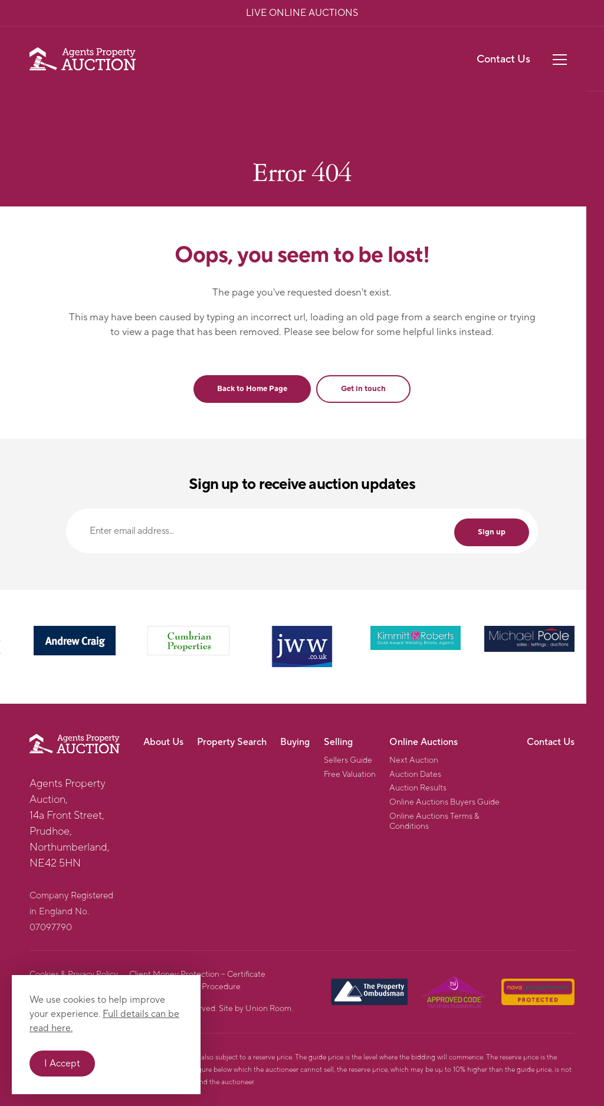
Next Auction (413, 761)
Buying (295, 742)
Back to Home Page (252, 388)
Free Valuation (350, 775)
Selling (338, 742)
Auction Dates (415, 775)
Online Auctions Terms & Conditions (434, 822)
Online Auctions (423, 742)
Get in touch (363, 388)
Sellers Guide (348, 761)
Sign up (491, 532)
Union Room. (269, 1008)
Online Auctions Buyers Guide (444, 802)
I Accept (62, 1063)
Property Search (232, 742)
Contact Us (503, 59)
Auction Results (418, 788)
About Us (163, 742)
